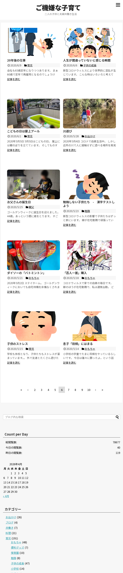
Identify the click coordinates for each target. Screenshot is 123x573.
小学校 (15, 569)
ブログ (10, 522)
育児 (8, 538)
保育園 (15, 553)
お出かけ (11, 517)
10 (88, 390)
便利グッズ (17, 547)
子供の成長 (17, 563)
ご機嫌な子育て (58, 7)
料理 (8, 533)
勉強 (13, 558)
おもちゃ (16, 542)
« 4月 (6, 496)
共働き (10, 528)
